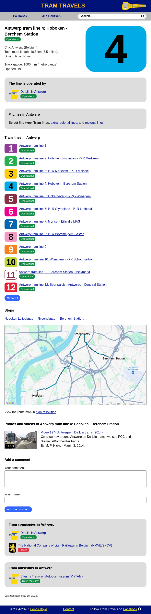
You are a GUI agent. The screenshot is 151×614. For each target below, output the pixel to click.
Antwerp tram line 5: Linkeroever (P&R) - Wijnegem (55, 196)
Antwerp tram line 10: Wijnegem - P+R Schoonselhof (56, 259)
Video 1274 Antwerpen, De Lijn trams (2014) (72, 432)
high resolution (46, 412)
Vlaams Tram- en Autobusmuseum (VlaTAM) (51, 576)
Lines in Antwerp (26, 114)
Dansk (20, 16)
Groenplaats (46, 318)
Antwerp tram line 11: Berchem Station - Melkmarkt (54, 272)
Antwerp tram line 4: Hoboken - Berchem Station (53, 183)
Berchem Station (71, 318)
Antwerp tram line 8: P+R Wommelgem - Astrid (51, 234)
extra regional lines (64, 122)
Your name (75, 498)
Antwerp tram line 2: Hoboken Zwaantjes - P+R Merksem (59, 158)
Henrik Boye (38, 609)
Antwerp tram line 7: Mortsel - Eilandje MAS (49, 221)
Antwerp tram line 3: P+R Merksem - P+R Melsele (54, 171)
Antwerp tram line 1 (32, 145)
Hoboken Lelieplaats (19, 318)
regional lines (94, 122)
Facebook (130, 609)
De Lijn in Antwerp (33, 91)
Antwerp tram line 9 (32, 246)
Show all (12, 298)
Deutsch (51, 16)
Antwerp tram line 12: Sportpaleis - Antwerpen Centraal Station (63, 284)
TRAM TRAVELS (63, 5)
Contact (68, 609)
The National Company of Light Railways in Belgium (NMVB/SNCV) (65, 545)
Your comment (75, 476)
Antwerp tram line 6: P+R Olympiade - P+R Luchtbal (55, 209)
